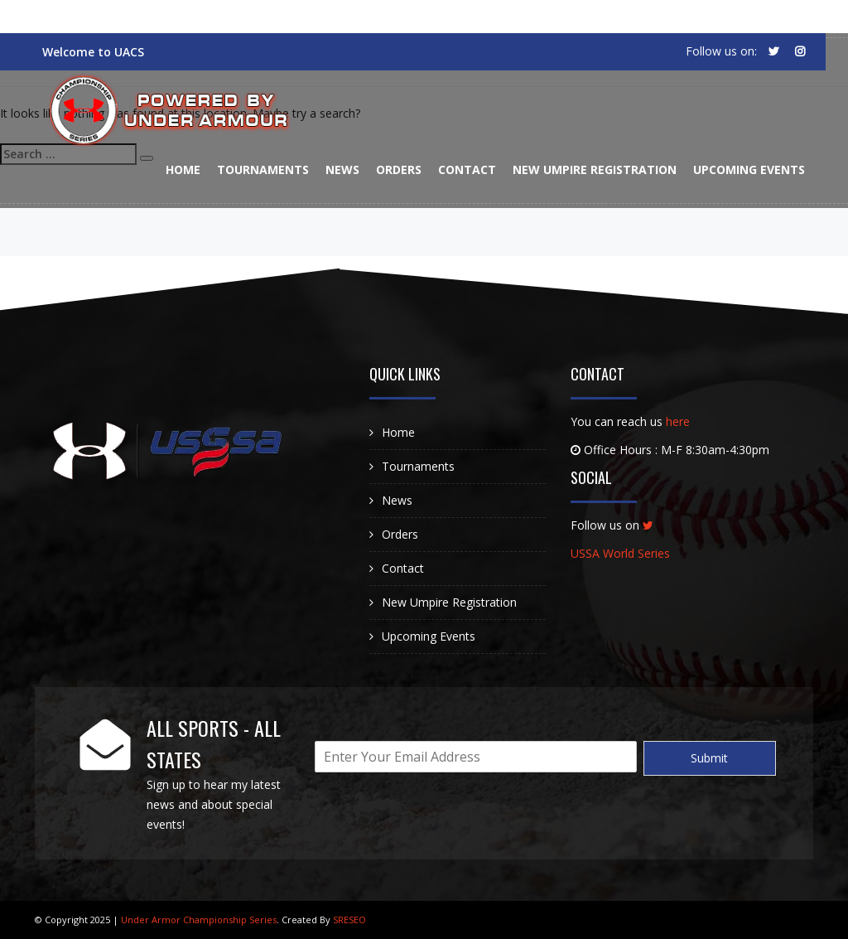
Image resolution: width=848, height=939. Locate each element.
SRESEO (349, 919)
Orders (399, 169)
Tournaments (263, 169)
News (342, 169)
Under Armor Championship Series (197, 919)
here (678, 421)
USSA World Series (620, 553)
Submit (709, 758)
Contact (467, 169)
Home (183, 169)
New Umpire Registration (595, 169)
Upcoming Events (749, 169)
